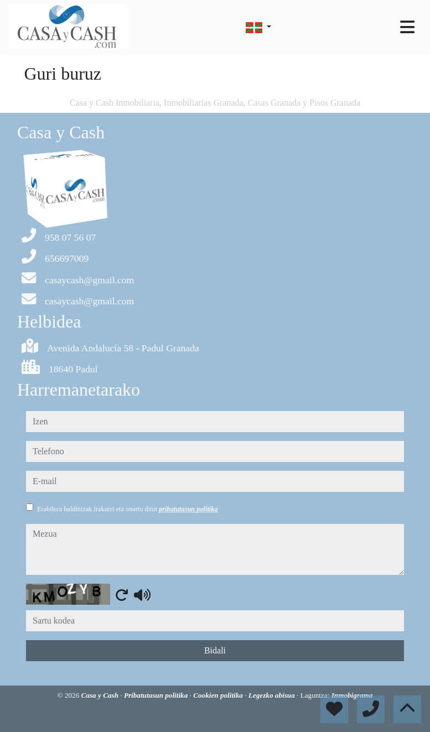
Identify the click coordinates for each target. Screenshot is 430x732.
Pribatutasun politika (157, 695)
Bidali (215, 650)
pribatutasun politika (188, 509)
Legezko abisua (272, 695)
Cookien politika (219, 695)
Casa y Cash (101, 695)
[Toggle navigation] (407, 27)
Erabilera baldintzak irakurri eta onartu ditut (127, 509)
